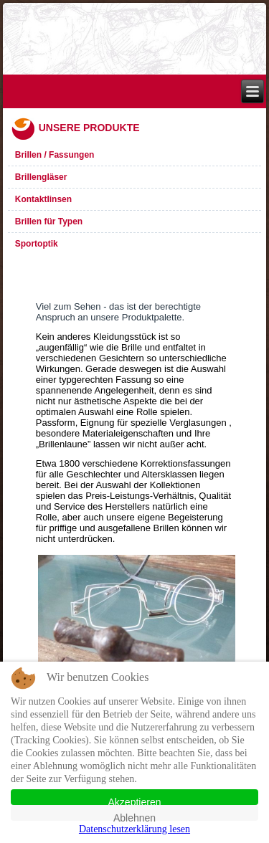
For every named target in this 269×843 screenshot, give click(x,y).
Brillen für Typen (48, 221)
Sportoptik (36, 244)
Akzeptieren (134, 800)
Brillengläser (41, 177)
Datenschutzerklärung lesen (134, 829)
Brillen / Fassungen (55, 155)
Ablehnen (134, 816)
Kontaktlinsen (43, 199)
